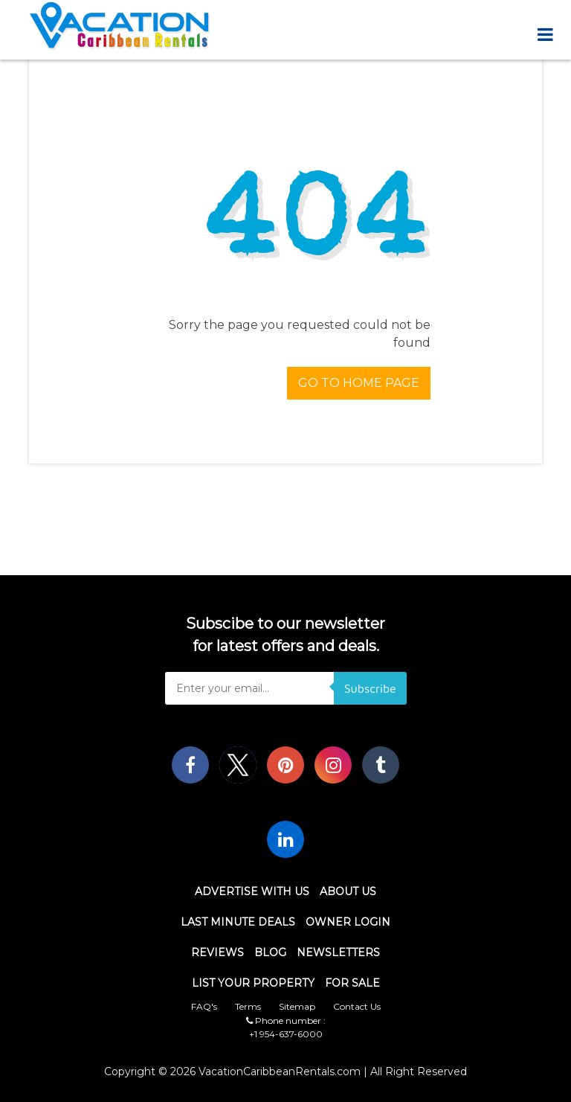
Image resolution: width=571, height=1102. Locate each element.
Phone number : (286, 1020)
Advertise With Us (252, 891)
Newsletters (338, 952)
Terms (248, 1006)
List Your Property (253, 983)
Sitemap (297, 1006)
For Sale (352, 983)
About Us (348, 891)
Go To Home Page (358, 383)
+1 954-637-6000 (286, 1033)
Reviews (217, 952)
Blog (270, 952)
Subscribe (370, 688)
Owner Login (348, 922)
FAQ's (204, 1006)
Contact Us (357, 1006)
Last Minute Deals (238, 922)
